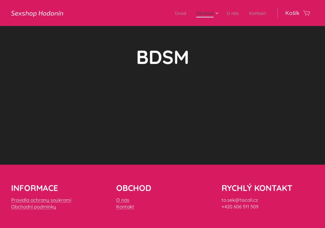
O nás (122, 200)
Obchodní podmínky (33, 207)
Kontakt (125, 207)
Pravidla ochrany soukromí (41, 200)
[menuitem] (171, 13)
